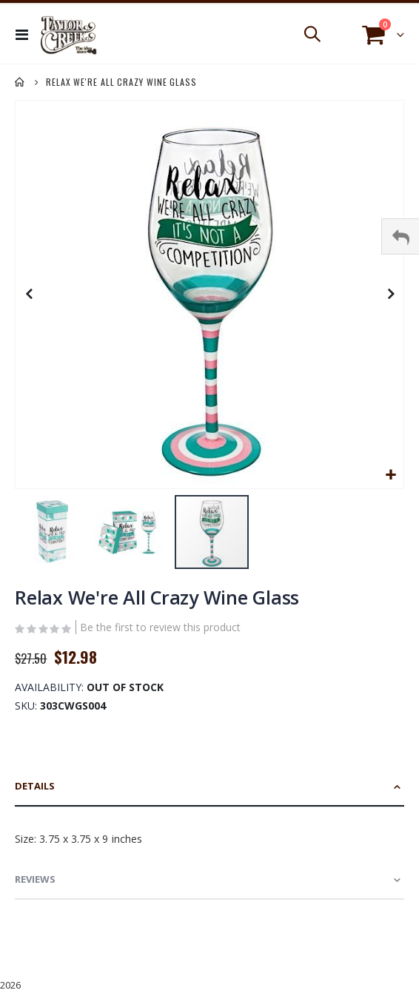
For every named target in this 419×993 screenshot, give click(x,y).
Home (20, 82)
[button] (390, 475)
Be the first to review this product (160, 627)
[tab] (209, 787)
